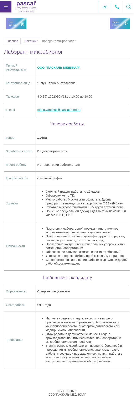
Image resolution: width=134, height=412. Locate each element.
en (105, 6)
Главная (12, 41)
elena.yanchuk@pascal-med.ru (58, 109)
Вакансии (31, 41)
